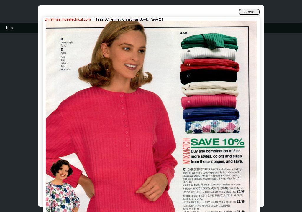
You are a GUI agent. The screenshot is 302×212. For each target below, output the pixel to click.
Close (249, 12)
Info (9, 28)
